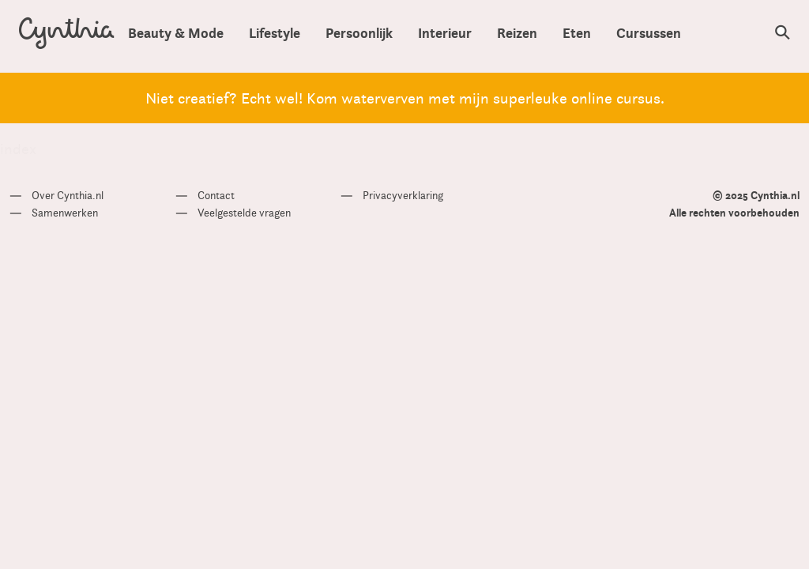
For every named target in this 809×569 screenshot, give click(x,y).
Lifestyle (274, 33)
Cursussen (648, 33)
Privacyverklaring (403, 195)
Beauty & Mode (176, 33)
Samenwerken (65, 212)
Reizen (517, 33)
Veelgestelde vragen (244, 212)
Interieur (445, 33)
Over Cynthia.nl (67, 195)
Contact (216, 195)
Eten (577, 33)
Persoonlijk (359, 33)
